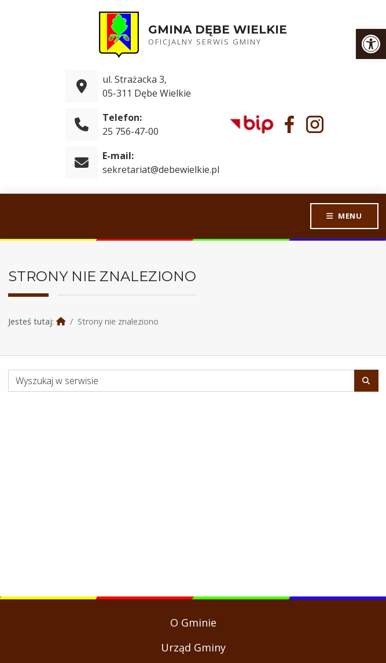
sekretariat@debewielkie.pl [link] (160, 169)
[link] (371, 44)
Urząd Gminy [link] (193, 647)
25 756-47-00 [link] (130, 131)
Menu (349, 216)
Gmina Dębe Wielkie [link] (217, 29)
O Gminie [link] (193, 622)
